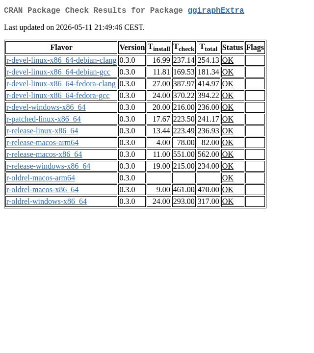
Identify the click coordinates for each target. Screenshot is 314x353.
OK (228, 62)
